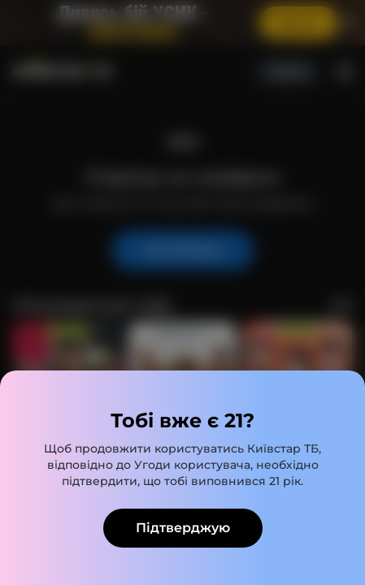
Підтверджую (183, 527)
